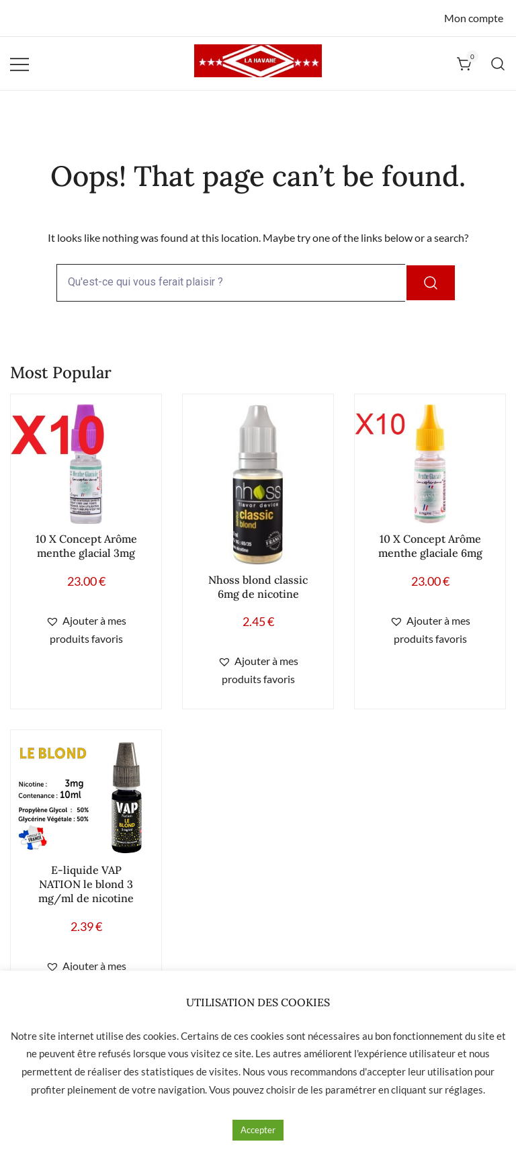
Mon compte (473, 17)
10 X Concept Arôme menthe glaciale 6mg (430, 546)
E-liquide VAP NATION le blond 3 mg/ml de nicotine (86, 884)
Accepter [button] (258, 1129)
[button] (86, 630)
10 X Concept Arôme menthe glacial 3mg (86, 546)
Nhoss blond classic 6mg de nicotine (258, 587)
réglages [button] (464, 1089)
